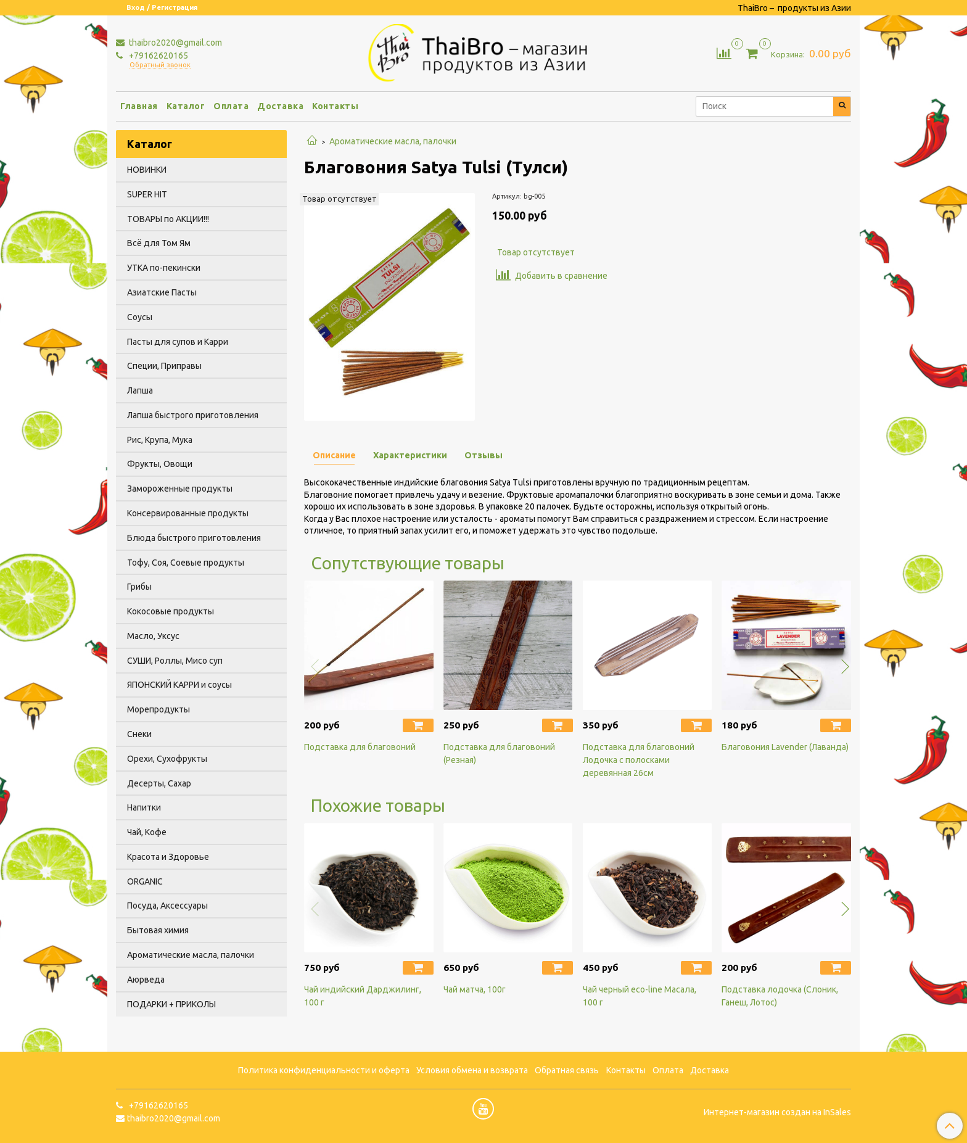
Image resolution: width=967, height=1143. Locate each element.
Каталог (186, 106)
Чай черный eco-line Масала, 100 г (639, 995)
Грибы (139, 587)
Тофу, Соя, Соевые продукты (185, 562)
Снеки (139, 734)
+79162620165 (157, 55)
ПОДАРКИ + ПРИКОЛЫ (171, 1004)
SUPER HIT (147, 194)
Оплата (231, 106)
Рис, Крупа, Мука (159, 440)
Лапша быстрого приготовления (192, 415)
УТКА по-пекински (163, 268)
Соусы (139, 317)
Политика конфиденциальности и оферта (323, 1070)
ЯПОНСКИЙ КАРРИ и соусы (179, 685)
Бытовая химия (158, 930)
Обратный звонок (160, 65)
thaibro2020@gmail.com (174, 42)
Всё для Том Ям (159, 243)
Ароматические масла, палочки (392, 141)
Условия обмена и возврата (472, 1070)
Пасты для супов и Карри (177, 342)
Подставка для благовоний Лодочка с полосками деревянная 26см (638, 760)
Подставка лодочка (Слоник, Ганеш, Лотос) (780, 995)
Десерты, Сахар (159, 783)
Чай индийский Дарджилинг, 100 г (362, 995)
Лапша (140, 390)
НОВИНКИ (147, 170)
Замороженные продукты (179, 488)
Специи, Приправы (164, 366)
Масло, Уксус (153, 636)
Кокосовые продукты (170, 611)
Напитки (144, 807)
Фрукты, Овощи (159, 464)
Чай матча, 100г (474, 989)
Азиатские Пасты (162, 292)
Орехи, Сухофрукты (167, 759)
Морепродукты (158, 709)
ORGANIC (145, 881)
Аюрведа (146, 979)
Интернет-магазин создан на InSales (777, 1112)
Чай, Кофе (147, 832)
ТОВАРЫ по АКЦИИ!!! (168, 219)
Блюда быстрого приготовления (194, 538)
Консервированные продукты (188, 513)
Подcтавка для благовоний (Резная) (499, 753)
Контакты (335, 106)
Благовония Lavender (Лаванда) (785, 747)
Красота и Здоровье (168, 857)
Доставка (280, 106)
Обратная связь (567, 1070)
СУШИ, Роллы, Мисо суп (175, 661)
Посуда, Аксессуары (167, 905)
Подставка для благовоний (360, 747)
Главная (139, 106)
